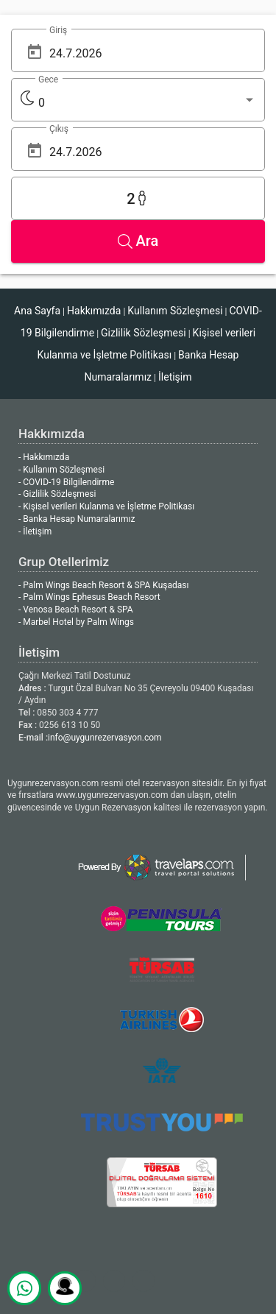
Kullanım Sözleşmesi (174, 311)
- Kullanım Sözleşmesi (61, 470)
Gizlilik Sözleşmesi (143, 333)
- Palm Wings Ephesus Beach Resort (89, 597)
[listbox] (147, 103)
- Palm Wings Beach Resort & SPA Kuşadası (103, 585)
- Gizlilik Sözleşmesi (57, 494)
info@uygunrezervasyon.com (105, 737)
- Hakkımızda (43, 457)
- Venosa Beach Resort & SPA (75, 609)
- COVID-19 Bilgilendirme (66, 482)
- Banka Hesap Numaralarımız (76, 519)
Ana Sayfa (37, 311)
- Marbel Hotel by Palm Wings (76, 622)
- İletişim (35, 531)
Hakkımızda (94, 311)
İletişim (175, 377)
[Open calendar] (34, 52)
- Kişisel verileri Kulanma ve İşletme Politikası (106, 506)
